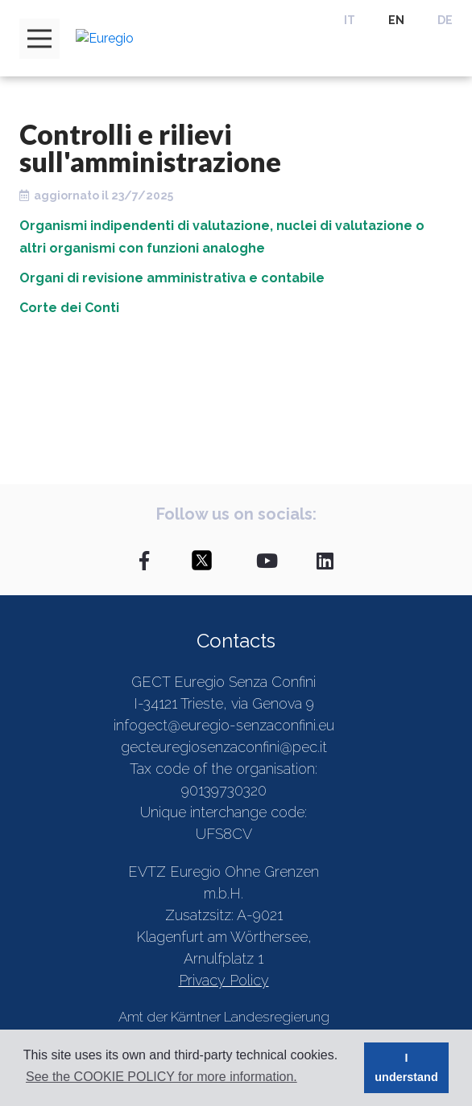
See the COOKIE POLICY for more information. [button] (161, 1076)
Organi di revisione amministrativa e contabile (172, 278)
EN (396, 20)
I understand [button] (406, 1067)
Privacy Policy (224, 980)
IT (349, 20)
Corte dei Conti (69, 307)
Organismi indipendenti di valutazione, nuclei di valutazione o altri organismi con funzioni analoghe (221, 237)
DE (445, 20)
